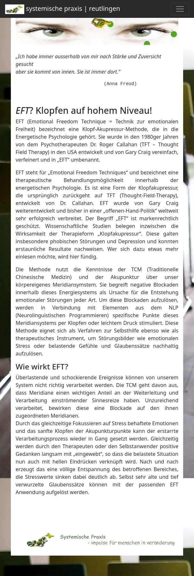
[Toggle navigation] (180, 9)
